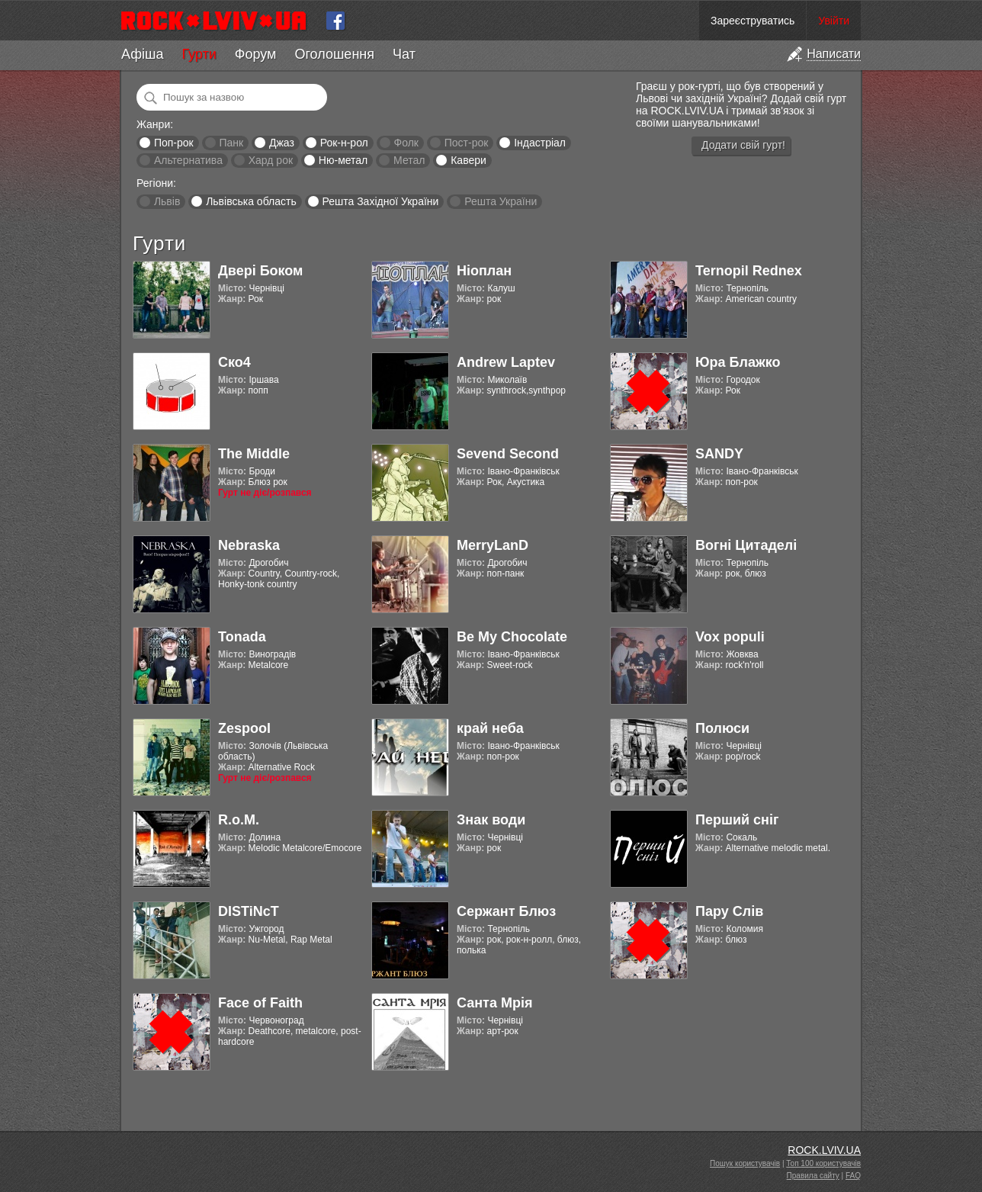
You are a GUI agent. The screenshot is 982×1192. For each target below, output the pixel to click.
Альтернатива (188, 160)
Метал (409, 160)
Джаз (281, 143)
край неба (490, 728)
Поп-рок (174, 143)
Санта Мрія (494, 1002)
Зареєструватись (752, 20)
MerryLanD (492, 545)
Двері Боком (260, 270)
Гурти (198, 54)
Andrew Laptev (506, 362)
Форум (256, 54)
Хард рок (271, 160)
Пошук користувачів (745, 1163)
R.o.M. (238, 819)
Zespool (244, 728)
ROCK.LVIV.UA (824, 1150)
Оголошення (334, 54)
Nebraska (249, 545)
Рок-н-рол (344, 143)
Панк (231, 143)
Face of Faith (260, 1002)
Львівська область (251, 201)
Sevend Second (508, 453)
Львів (167, 201)
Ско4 (234, 362)
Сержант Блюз (506, 911)
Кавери (468, 160)
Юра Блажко (737, 362)
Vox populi (730, 636)
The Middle (254, 453)
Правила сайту (813, 1175)
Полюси (722, 728)
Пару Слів (729, 911)
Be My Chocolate (512, 636)
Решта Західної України (380, 201)
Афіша (142, 54)
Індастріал (540, 143)
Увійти (833, 20)
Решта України (500, 201)
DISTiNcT (248, 911)
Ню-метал (343, 160)
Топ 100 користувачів (823, 1163)
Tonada (242, 636)
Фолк (406, 143)
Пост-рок (466, 143)
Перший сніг (736, 819)
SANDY (719, 453)
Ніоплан (484, 270)
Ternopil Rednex (748, 270)
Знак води (491, 819)
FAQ (853, 1175)
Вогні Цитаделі (746, 545)
